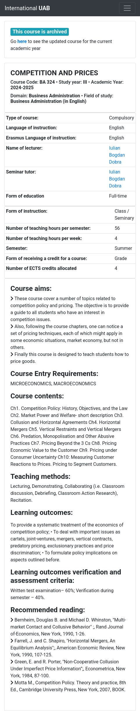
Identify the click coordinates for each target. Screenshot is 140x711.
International (27, 8)
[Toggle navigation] (127, 8)
